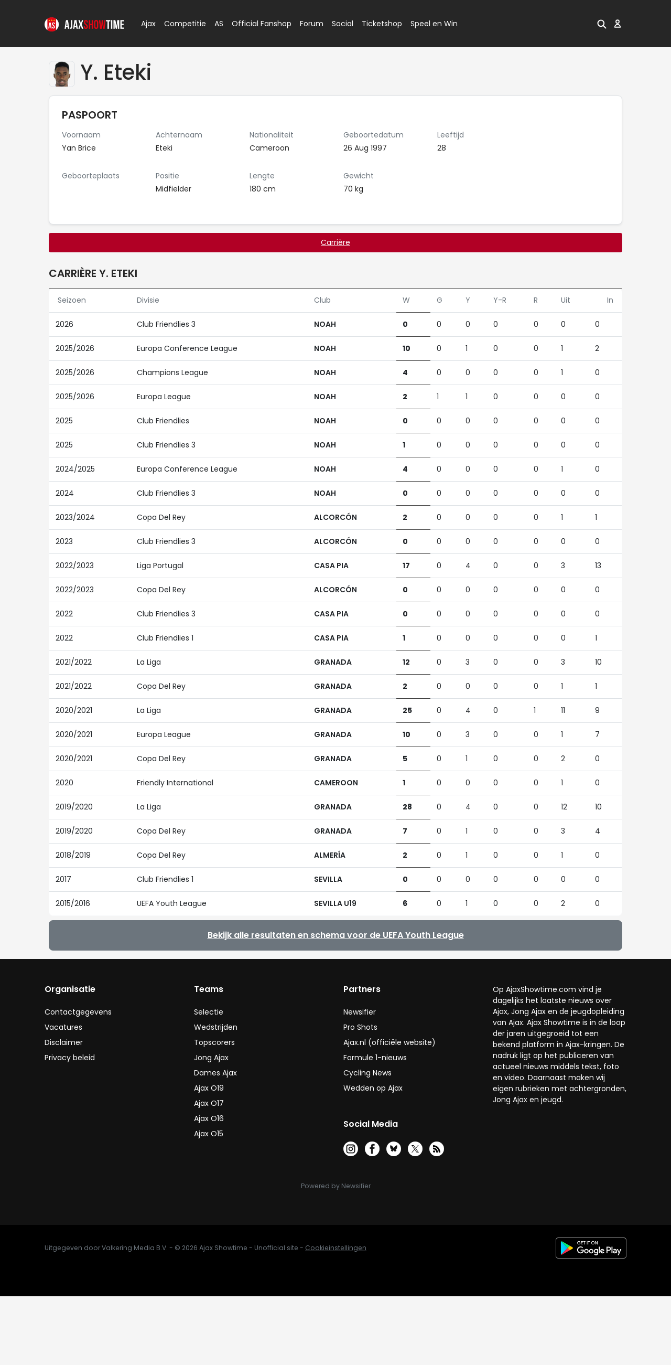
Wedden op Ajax (373, 1088)
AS (218, 23)
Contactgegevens (78, 1012)
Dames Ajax (215, 1073)
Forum (311, 23)
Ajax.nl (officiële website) (389, 1042)
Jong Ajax (211, 1057)
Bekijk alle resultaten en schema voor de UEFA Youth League (336, 935)
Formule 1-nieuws (375, 1057)
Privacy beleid (70, 1057)
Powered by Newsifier (336, 1185)
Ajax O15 (208, 1133)
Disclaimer (64, 1042)
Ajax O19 (209, 1088)
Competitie (181, 23)
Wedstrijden (215, 1027)
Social (341, 23)
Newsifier (359, 1012)
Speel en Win (434, 23)
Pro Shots (360, 1027)
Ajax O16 (209, 1118)
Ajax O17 (209, 1103)
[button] (602, 24)
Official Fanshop (255, 23)
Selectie (208, 1012)
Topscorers (214, 1042)
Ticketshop (382, 23)
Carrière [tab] (335, 242)
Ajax (147, 23)
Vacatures (63, 1027)
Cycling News (367, 1073)
